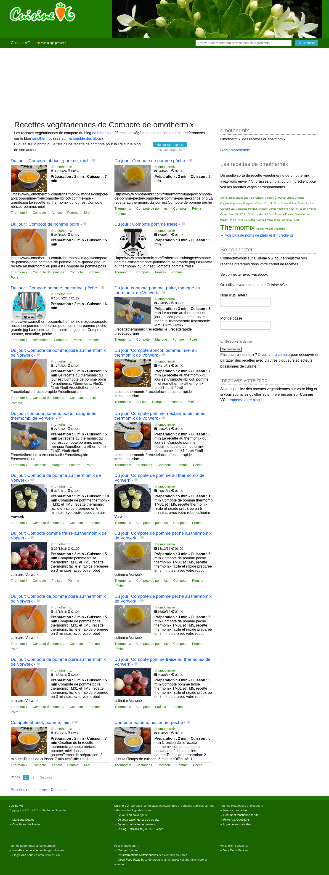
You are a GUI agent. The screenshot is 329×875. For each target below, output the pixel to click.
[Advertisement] (164, 84)
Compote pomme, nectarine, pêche (148, 722)
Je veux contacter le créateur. (137, 824)
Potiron (232, 220)
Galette (293, 203)
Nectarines (40, 340)
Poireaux (279, 214)
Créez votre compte (274, 355)
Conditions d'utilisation (26, 824)
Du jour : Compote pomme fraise (146, 224)
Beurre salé (242, 198)
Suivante (46, 777)
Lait (232, 209)
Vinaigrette (279, 229)
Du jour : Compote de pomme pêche (149, 160)
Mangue (161, 339)
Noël (291, 209)
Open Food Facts (129, 859)
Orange (224, 214)
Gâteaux (225, 208)
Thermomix (19, 212)
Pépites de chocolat (258, 214)
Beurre (231, 198)
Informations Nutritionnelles (140, 855)
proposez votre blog (244, 400)
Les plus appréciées (171, 150)
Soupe (277, 220)
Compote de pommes (152, 208)
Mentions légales (23, 819)
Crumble (268, 203)
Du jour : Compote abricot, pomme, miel (49, 160)
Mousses (263, 209)
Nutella (312, 209)
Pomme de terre (303, 214)
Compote (39, 212)
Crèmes (259, 203)
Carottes (269, 198)
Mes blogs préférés (51, 43)
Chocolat (280, 197)
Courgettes (248, 203)
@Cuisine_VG (139, 829)
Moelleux (252, 209)
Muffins (272, 209)
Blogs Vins (19, 855)
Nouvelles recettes (170, 145)
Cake (251, 198)
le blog (122, 829)
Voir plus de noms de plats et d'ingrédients (259, 235)
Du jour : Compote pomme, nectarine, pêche (54, 287)
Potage (224, 220)
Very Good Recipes (235, 850)
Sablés (251, 220)
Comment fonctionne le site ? (242, 815)
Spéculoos (286, 220)
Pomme (73, 212)
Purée (240, 220)
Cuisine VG (20, 43)
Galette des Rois (305, 203)
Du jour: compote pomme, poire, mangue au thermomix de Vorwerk (157, 290)
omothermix (101, 133)
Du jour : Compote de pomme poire (45, 224)
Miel (87, 212)
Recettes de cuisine (25, 850)
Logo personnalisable (237, 824)
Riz (245, 220)
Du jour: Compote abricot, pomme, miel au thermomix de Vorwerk (155, 352)
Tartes (296, 220)
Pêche (197, 208)
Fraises (160, 272)
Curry (277, 203)
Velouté (269, 229)
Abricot (56, 212)
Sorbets (269, 220)
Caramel (259, 198)
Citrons (290, 198)
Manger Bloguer (128, 850)
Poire (15, 277)
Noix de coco (301, 209)
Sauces (260, 220)
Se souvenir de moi (238, 341)
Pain (231, 214)
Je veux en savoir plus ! (133, 815)
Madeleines (241, 209)
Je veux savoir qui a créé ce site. (139, 819)
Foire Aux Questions (236, 819)
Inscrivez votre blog (235, 810)
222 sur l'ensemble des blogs (78, 138)
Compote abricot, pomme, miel (40, 722)
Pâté (237, 214)
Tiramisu (260, 229)
